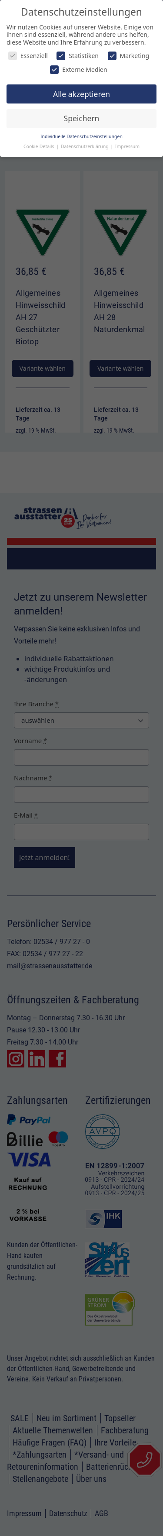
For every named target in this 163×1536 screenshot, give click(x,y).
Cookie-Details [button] (39, 146)
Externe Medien (78, 69)
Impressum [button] (127, 146)
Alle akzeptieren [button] (81, 94)
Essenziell (28, 56)
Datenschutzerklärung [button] (85, 146)
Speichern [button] (82, 118)
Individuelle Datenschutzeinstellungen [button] (81, 136)
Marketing (129, 56)
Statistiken (78, 56)
